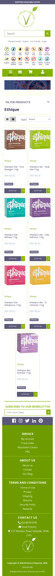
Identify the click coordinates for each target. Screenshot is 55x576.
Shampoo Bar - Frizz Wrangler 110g (14, 168)
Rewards (27, 508)
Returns (27, 500)
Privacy (27, 491)
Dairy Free (13, 52)
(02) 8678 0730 (27, 522)
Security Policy (27, 504)
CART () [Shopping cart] (30, 73)
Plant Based (7, 52)
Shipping (27, 496)
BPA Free (33, 61)
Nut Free (40, 52)
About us (28, 465)
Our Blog (28, 473)
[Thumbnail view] (7, 119)
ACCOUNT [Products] (42, 73)
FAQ (27, 451)
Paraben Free (47, 61)
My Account (27, 438)
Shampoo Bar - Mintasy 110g (11, 236)
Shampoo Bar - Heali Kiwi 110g (39, 168)
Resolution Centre (28, 447)
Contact (27, 469)
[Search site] (47, 33)
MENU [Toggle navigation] (10, 73)
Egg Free (20, 52)
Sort (23, 119)
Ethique (7, 160)
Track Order (27, 443)
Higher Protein (13, 61)
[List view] (13, 119)
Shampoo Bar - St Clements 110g (38, 303)
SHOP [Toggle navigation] (20, 73)
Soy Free (33, 52)
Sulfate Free (40, 61)
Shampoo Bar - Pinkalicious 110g (12, 303)
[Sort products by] (38, 119)
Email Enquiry (27, 526)
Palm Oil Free (47, 52)
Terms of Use (27, 487)
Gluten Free (27, 52)
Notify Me (13, 191)
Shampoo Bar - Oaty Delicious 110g (39, 236)
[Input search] (25, 33)
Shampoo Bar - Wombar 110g (24, 371)
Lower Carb (20, 61)
